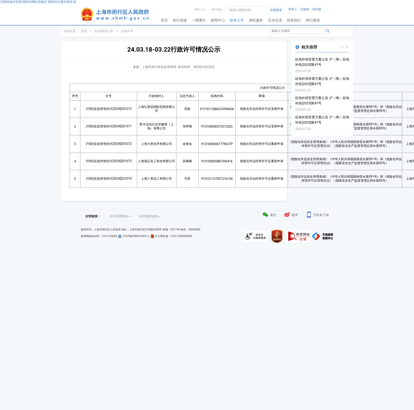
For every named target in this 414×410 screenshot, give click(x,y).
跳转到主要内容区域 (62, 2)
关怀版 (316, 9)
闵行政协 (217, 9)
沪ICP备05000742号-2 (136, 236)
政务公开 (237, 20)
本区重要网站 (120, 216)
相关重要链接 (149, 216)
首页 (164, 20)
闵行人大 (200, 9)
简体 (291, 9)
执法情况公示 (104, 31)
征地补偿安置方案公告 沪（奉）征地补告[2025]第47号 (322, 62)
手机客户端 (317, 214)
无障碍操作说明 (11, 2)
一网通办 (199, 20)
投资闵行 (294, 20)
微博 (291, 214)
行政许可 (127, 31)
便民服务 (256, 20)
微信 (269, 214)
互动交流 (275, 20)
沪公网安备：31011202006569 (173, 236)
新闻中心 (218, 20)
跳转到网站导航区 (34, 2)
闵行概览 (313, 20)
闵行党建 (180, 20)
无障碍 (305, 9)
